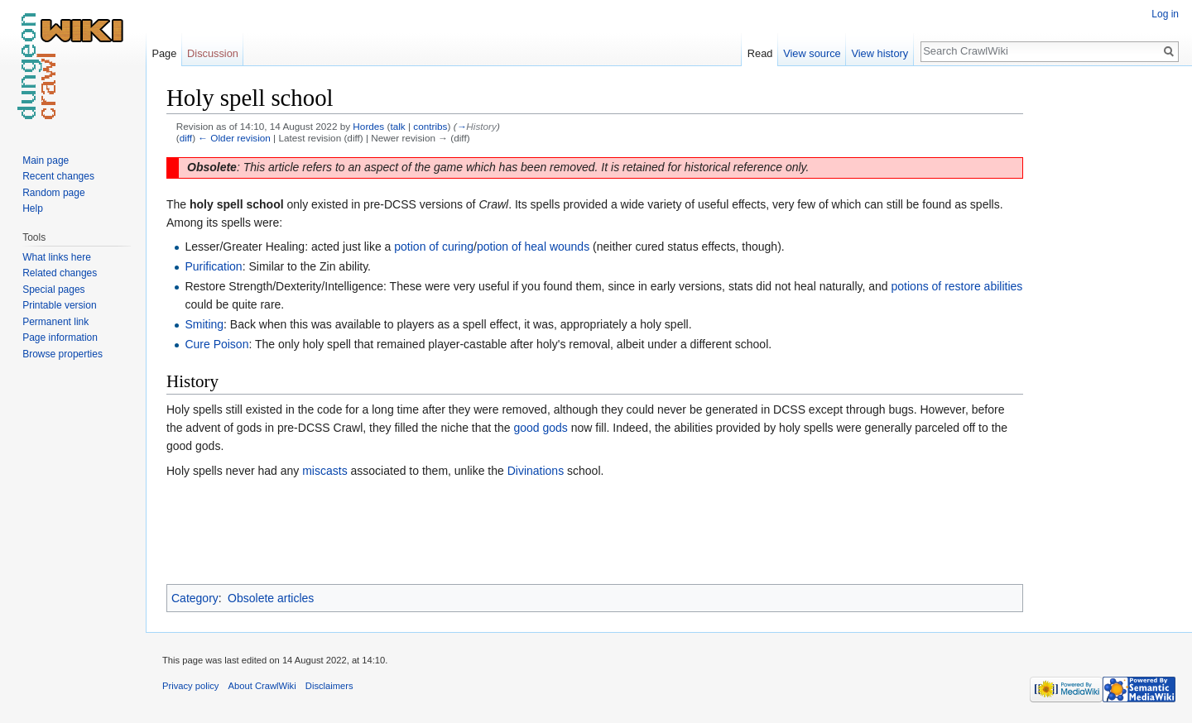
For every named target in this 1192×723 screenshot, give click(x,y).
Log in (1165, 14)
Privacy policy (190, 686)
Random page (53, 193)
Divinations (535, 470)
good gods (540, 427)
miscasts (324, 470)
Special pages (53, 289)
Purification (213, 266)
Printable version (59, 305)
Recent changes (58, 176)
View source (811, 53)
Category (195, 598)
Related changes (59, 273)
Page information (60, 337)
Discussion (212, 53)
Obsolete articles (271, 598)
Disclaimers (329, 686)
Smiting (204, 324)
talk (397, 126)
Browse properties (62, 354)
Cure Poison (216, 344)
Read (760, 53)
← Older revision (234, 137)
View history (879, 53)
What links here (56, 257)
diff (186, 137)
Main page (45, 160)
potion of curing (433, 246)
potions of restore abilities (957, 286)
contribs (430, 126)
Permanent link (55, 322)
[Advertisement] (1106, 331)
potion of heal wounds (533, 246)
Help (32, 208)
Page (163, 53)
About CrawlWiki (262, 686)
